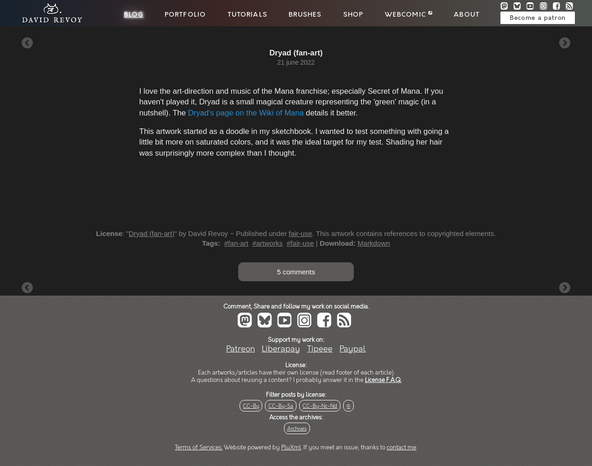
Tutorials (247, 14)
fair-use (300, 233)
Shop (353, 14)
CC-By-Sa (280, 406)
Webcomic (408, 14)
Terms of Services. (198, 447)
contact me (401, 447)
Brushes (305, 14)
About (467, 14)
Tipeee (320, 349)
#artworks (267, 243)
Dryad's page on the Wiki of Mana (246, 113)
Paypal (352, 349)
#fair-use (300, 243)
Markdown (374, 243)
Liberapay (281, 349)
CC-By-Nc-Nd (319, 406)
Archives (297, 429)
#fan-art (236, 243)
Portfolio (185, 14)
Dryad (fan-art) (151, 233)
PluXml (291, 447)
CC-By (251, 406)
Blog (133, 14)
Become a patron (538, 18)
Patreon (240, 349)
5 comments (296, 272)
